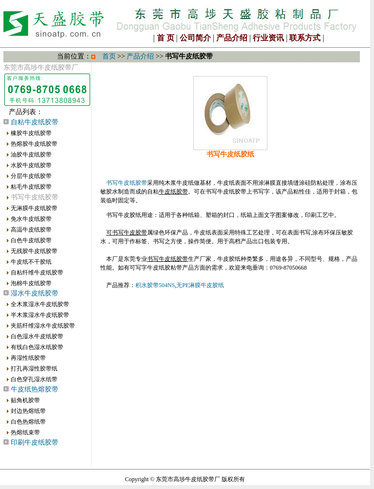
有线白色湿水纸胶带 (37, 347)
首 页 (165, 38)
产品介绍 (231, 38)
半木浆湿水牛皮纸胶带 (40, 315)
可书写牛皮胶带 (126, 232)
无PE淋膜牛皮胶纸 (200, 285)
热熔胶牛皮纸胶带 (34, 143)
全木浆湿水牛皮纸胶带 (40, 304)
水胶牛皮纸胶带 (31, 165)
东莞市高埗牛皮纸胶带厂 (188, 479)
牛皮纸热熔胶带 (34, 389)
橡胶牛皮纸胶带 (31, 133)
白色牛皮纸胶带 (31, 240)
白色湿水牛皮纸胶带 (37, 336)
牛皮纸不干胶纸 (31, 261)
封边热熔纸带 (28, 411)
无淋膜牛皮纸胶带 (34, 208)
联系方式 (304, 38)
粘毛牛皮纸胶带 (31, 186)
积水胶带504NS (155, 285)
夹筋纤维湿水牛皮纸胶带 (43, 325)
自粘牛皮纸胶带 (34, 122)
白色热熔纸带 (28, 421)
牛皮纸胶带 (173, 191)
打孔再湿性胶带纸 (34, 368)
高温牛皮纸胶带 (31, 229)
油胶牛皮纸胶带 (31, 154)
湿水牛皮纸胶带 (34, 293)
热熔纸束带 (25, 432)
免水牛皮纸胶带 (31, 218)
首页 (109, 56)
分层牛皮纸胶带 (31, 176)
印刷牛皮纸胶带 (34, 442)
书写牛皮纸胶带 (126, 182)
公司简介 (195, 38)
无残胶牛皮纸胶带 (34, 251)
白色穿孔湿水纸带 (34, 379)
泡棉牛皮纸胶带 (31, 283)
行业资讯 (268, 38)
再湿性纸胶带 (28, 357)
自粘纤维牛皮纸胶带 (37, 272)
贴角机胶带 (25, 400)
